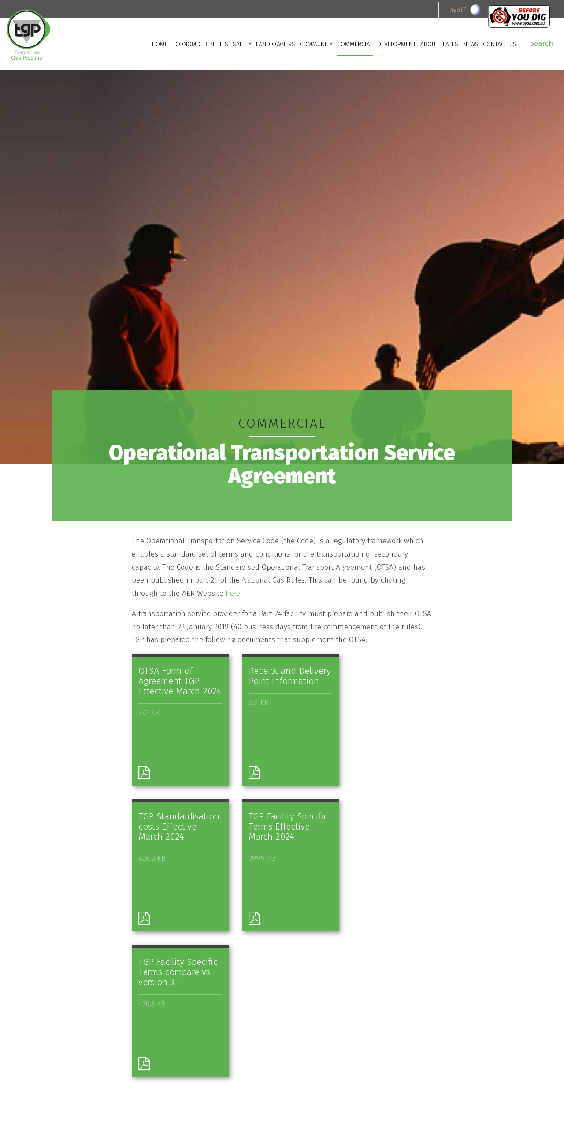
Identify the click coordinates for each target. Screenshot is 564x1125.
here (233, 593)
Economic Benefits (200, 44)
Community (316, 44)
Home (160, 44)
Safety (242, 44)
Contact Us (499, 44)
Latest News (461, 44)
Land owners (275, 44)
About (429, 44)
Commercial (355, 44)
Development (396, 44)
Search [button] (541, 43)
